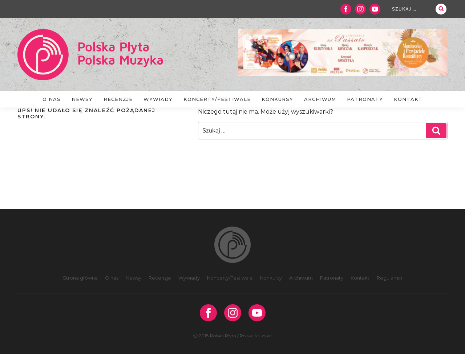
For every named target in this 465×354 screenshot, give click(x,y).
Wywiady (158, 99)
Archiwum (320, 99)
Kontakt (408, 99)
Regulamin (389, 278)
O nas (52, 99)
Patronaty (365, 99)
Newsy (82, 99)
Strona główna (80, 278)
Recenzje (118, 99)
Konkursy (277, 99)
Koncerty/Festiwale (217, 99)
